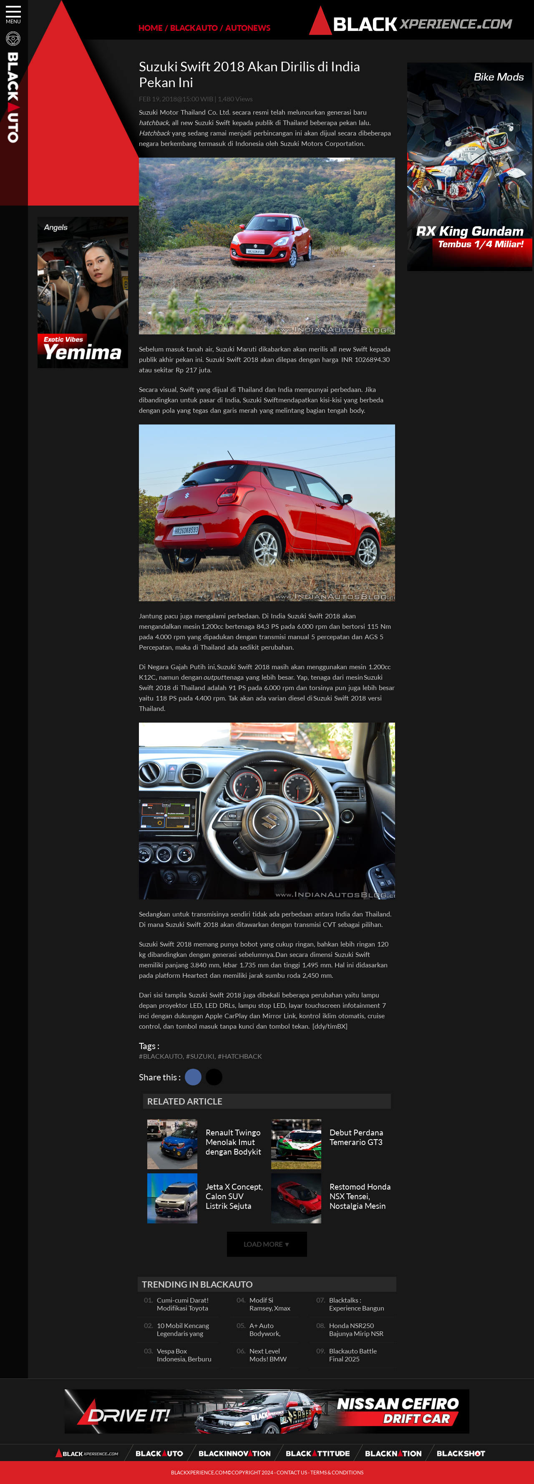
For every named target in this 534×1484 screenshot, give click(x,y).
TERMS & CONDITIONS (336, 1472)
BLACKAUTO (194, 28)
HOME (151, 28)
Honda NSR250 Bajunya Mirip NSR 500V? (356, 1333)
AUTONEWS (247, 28)
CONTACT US (292, 1472)
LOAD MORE (267, 1244)
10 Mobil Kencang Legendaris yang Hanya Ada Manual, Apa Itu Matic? (185, 1337)
